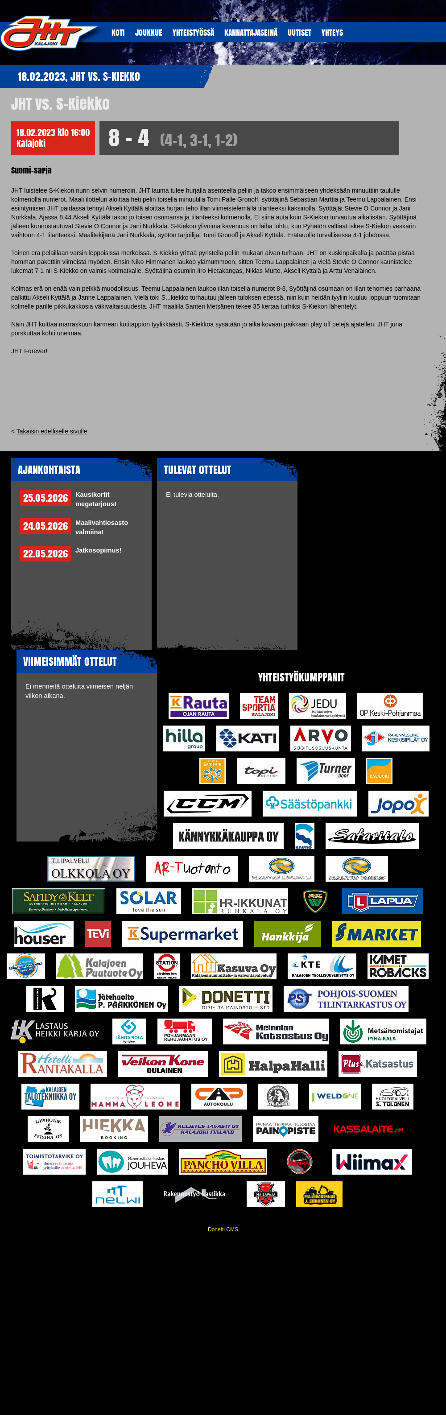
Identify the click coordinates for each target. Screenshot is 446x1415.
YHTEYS (332, 32)
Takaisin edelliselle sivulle (52, 431)
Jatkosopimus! (98, 550)
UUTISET (299, 32)
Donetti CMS (223, 1229)
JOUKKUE (148, 32)
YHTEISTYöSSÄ (193, 32)
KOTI (118, 32)
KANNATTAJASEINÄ (250, 32)
